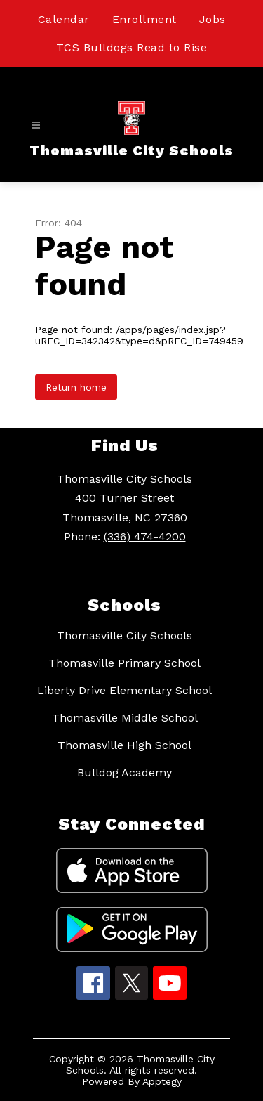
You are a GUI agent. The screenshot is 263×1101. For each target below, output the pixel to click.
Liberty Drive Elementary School (124, 690)
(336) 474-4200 (145, 536)
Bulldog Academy (124, 772)
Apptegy (162, 1081)
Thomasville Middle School (125, 717)
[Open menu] (36, 125)
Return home (76, 387)
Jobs (212, 19)
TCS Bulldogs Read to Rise (132, 47)
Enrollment (144, 19)
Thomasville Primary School (124, 663)
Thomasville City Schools (124, 635)
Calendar (64, 19)
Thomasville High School (124, 745)
